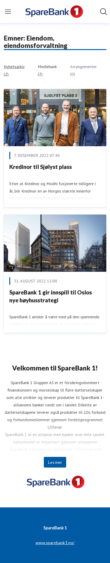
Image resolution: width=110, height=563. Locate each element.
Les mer (55, 462)
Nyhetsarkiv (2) (14, 70)
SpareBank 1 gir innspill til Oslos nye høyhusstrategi (50, 296)
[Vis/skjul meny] (8, 12)
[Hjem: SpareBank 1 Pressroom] (53, 11)
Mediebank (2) (47, 70)
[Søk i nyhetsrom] (103, 11)
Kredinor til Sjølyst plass (40, 166)
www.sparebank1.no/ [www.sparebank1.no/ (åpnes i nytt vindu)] (55, 542)
